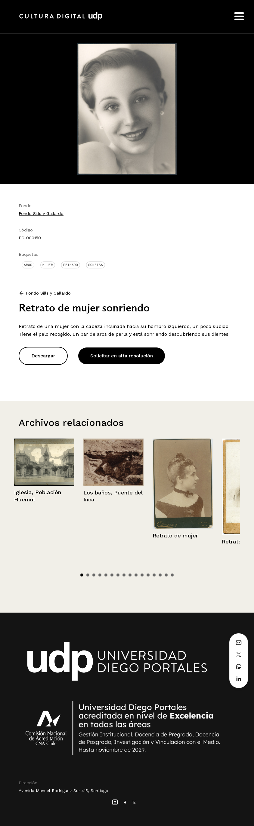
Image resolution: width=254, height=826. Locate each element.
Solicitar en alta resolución (121, 356)
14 (160, 575)
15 (166, 575)
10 (136, 575)
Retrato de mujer (175, 535)
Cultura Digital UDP (61, 19)
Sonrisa (95, 265)
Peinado (70, 265)
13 (154, 575)
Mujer (47, 265)
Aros (28, 265)
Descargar (43, 356)
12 (148, 575)
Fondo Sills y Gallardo (41, 213)
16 (172, 575)
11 (142, 575)
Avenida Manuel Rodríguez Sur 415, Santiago (63, 790)
